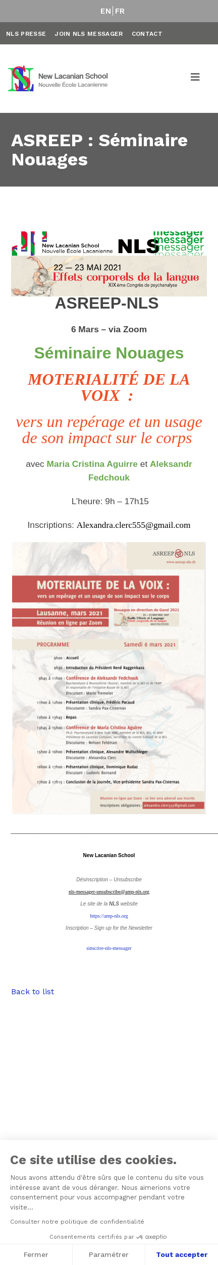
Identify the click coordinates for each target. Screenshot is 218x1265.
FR (120, 11)
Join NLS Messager (88, 33)
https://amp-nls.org (109, 916)
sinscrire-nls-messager (108, 948)
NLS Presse (26, 33)
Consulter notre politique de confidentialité (77, 1221)
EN (105, 11)
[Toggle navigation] (196, 79)
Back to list (32, 991)
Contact (147, 33)
